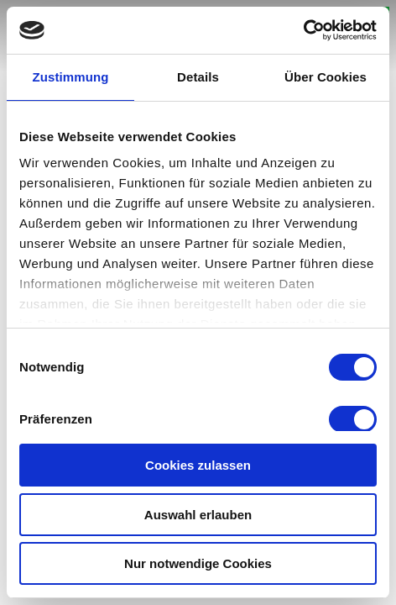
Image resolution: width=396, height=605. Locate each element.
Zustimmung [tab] (71, 77)
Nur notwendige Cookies (198, 563)
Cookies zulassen (198, 465)
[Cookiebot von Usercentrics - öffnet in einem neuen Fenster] (303, 30)
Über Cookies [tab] (325, 77)
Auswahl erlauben (198, 515)
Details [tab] (198, 77)
